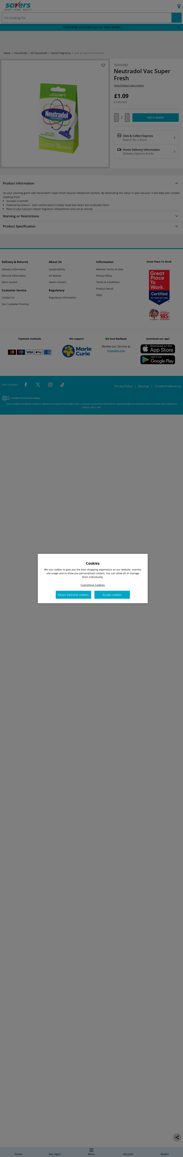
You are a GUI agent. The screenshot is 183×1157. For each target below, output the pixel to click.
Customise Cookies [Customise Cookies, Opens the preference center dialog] (93, 585)
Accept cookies (112, 594)
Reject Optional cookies (73, 594)
